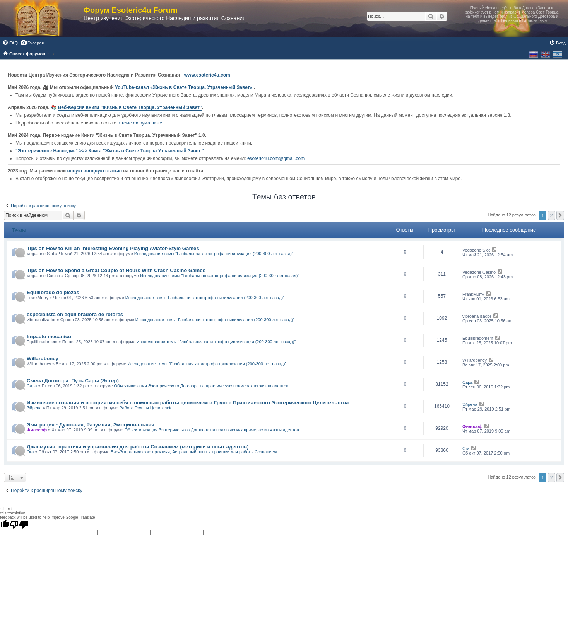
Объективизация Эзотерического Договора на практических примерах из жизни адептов (201, 385)
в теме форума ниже (140, 123)
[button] (560, 215)
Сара (32, 385)
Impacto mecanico (49, 336)
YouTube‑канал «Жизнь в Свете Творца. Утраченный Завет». (184, 87)
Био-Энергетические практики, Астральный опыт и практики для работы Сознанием (194, 452)
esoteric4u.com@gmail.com (276, 158)
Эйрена (34, 407)
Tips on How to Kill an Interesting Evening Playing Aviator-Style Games (113, 248)
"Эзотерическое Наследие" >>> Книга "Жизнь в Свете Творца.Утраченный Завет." (109, 150)
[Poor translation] (19, 525)
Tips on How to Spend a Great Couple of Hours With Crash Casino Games (116, 270)
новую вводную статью (95, 171)
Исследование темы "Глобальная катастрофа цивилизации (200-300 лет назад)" (213, 253)
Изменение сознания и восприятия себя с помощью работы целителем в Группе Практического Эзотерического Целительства (188, 402)
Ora (30, 452)
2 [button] (551, 215)
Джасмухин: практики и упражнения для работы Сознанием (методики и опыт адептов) (138, 447)
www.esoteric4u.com (207, 75)
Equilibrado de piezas (53, 292)
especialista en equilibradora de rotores (75, 314)
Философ (37, 430)
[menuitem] (10, 43)
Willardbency (42, 358)
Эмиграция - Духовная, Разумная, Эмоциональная (90, 425)
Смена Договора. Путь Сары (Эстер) (73, 380)
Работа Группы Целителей (146, 407)
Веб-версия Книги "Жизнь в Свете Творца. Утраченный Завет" (130, 107)
